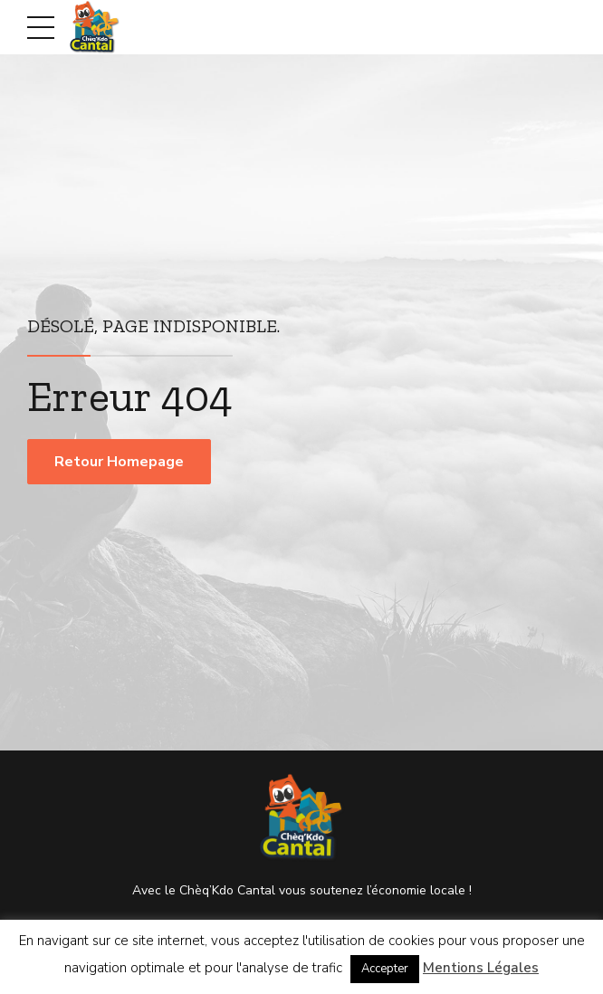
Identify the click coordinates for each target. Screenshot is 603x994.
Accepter (384, 969)
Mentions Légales (481, 968)
